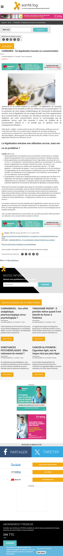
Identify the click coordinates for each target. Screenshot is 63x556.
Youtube (37, 254)
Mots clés (6, 30)
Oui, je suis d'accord (44, 548)
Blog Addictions (13, 260)
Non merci (41, 552)
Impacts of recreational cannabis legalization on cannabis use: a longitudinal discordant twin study (30, 237)
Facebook (3, 39)
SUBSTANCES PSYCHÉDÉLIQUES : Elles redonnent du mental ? (14, 350)
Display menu (2, 6)
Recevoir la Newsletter (31, 445)
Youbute (18, 39)
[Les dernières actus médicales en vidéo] (31, 511)
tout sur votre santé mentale (48, 464)
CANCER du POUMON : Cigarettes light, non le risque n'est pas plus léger (46, 350)
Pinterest (11, 39)
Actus (9, 22)
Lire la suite (7, 339)
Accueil (3, 22)
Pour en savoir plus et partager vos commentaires (19, 244)
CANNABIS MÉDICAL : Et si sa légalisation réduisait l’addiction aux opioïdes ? (32, 240)
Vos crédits (47, 472)
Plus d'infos (10, 554)
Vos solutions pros (48, 479)
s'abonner (10, 543)
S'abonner (45, 285)
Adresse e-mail (8, 281)
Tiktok (14, 39)
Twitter (7, 39)
